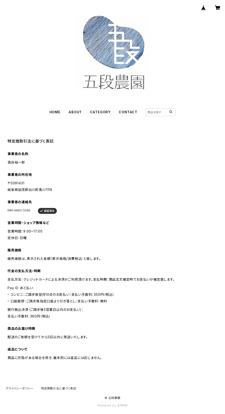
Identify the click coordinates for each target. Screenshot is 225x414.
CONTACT (128, 112)
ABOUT (75, 112)
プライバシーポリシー (19, 388)
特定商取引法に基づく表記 (58, 388)
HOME (55, 112)
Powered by (113, 405)
